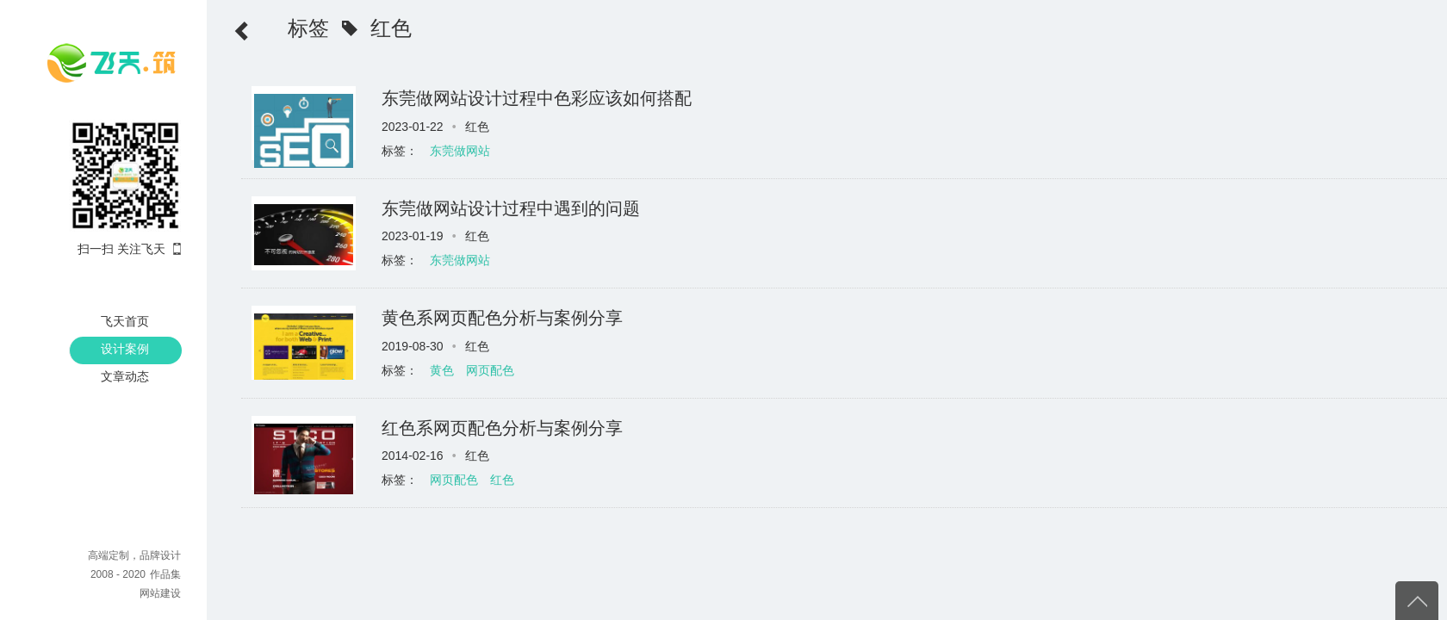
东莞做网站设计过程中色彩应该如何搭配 (537, 98)
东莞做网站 (460, 151)
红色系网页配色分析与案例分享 (502, 427)
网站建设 (160, 593)
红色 (502, 480)
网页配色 (490, 370)
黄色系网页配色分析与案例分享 (502, 317)
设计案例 (125, 349)
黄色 (442, 370)
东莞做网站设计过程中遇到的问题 (511, 208)
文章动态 (125, 376)
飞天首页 (125, 321)
